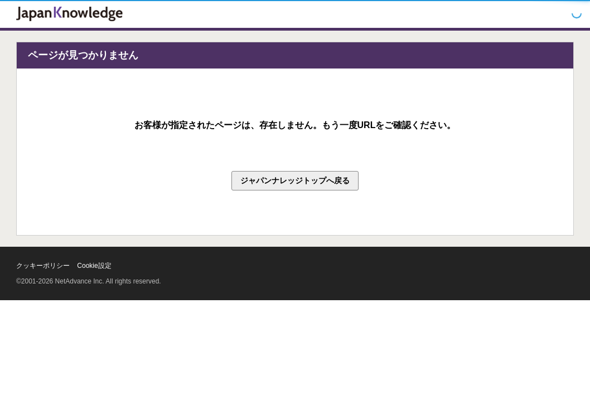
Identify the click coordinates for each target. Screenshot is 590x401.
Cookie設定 (94, 266)
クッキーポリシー (43, 266)
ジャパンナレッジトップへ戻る (295, 180)
